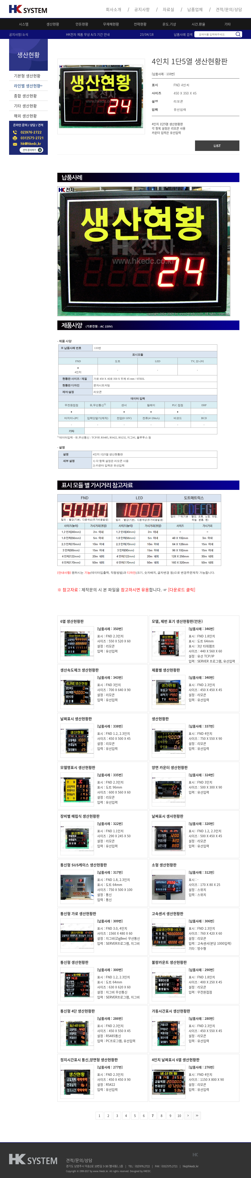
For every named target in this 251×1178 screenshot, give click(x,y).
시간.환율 (198, 24)
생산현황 (52, 24)
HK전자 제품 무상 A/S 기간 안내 (88, 34)
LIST (217, 145)
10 (179, 1115)
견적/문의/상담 (229, 9)
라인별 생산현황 (27, 86)
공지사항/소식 (18, 34)
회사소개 (113, 9)
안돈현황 (82, 24)
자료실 (168, 9)
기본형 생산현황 (27, 76)
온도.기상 (169, 24)
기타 (227, 24)
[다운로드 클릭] (181, 590)
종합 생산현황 (25, 96)
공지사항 (142, 9)
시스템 (23, 24)
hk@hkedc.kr (190, 1166)
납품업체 (195, 9)
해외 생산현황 (25, 116)
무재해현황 (111, 24)
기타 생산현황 (25, 106)
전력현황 (140, 24)
